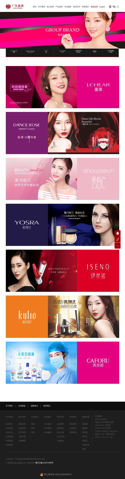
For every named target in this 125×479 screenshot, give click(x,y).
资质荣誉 (9, 445)
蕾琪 (84, 449)
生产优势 (22, 432)
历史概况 (9, 428)
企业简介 (9, 424)
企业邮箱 (21, 406)
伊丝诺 (85, 432)
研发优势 (22, 424)
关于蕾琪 (41, 7)
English (102, 7)
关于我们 (9, 406)
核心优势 (50, 7)
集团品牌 (94, 7)
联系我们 (85, 7)
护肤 (33, 428)
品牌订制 (22, 436)
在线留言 (73, 428)
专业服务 (68, 7)
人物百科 (60, 441)
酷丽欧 (85, 428)
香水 (33, 432)
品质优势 (22, 428)
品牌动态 (60, 428)
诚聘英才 (34, 406)
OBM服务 (48, 432)
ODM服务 (48, 428)
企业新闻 (60, 424)
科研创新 (9, 441)
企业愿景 (9, 436)
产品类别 (59, 7)
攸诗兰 (85, 436)
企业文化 (9, 432)
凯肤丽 (85, 424)
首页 (34, 7)
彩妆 (33, 424)
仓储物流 (22, 441)
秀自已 (85, 441)
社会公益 (60, 432)
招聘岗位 (73, 432)
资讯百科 (76, 7)
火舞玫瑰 (85, 445)
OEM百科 (60, 436)
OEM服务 (48, 424)
